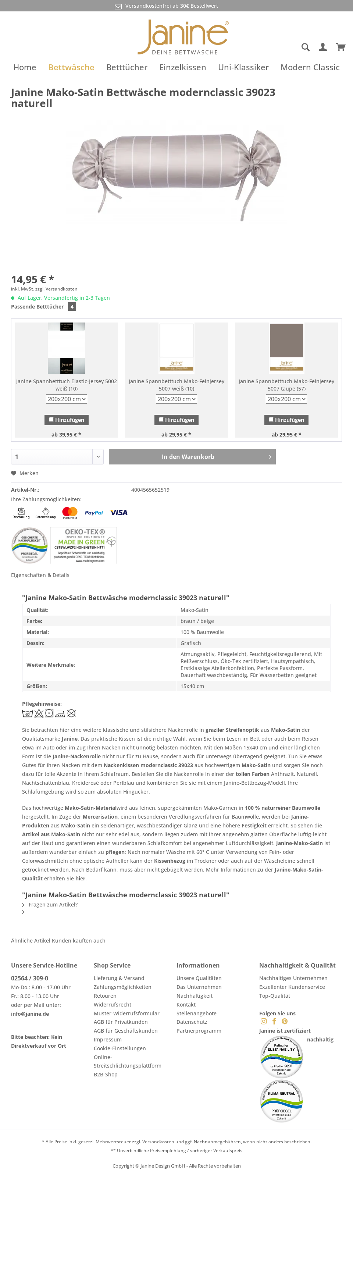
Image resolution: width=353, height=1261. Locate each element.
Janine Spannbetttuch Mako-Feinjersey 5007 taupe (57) (286, 385)
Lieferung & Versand (119, 978)
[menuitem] (277, 47)
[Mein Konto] (323, 47)
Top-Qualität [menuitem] (274, 995)
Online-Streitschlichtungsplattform (127, 1061)
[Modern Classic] (310, 66)
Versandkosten (158, 1142)
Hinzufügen (66, 419)
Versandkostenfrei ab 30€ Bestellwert (166, 6)
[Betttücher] (127, 66)
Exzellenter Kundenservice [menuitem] (292, 986)
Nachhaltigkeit (194, 995)
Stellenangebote (196, 1013)
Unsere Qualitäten (199, 978)
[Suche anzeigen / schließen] (305, 47)
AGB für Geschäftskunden (126, 1030)
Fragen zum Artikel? (50, 904)
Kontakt (186, 1004)
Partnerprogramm (198, 1030)
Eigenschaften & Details (40, 574)
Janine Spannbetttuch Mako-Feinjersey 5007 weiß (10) (176, 385)
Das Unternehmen (199, 986)
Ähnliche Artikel (30, 940)
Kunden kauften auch (79, 940)
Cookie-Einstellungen (120, 1048)
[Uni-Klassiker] (243, 66)
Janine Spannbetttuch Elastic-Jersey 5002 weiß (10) (66, 385)
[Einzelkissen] (182, 66)
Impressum (108, 1039)
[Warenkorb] (341, 47)
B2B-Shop (106, 1074)
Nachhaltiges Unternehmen (293, 978)
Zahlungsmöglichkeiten (122, 986)
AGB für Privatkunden (121, 1021)
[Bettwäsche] (71, 66)
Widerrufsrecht (112, 1004)
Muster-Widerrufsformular (127, 1013)
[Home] (25, 66)
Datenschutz (191, 1021)
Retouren (105, 995)
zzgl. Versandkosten (56, 289)
